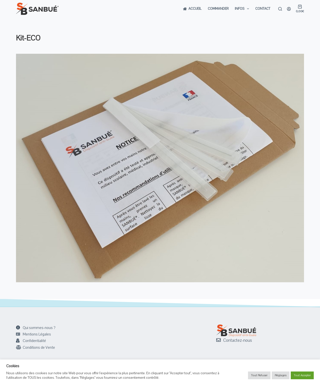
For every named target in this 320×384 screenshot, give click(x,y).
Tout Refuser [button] (259, 375)
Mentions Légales (37, 334)
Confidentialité (34, 340)
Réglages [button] (280, 375)
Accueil (192, 8)
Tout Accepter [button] (302, 375)
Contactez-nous (237, 340)
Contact (262, 8)
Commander (218, 8)
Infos (243, 9)
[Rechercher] (280, 9)
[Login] (289, 9)
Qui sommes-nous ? (39, 327)
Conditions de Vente (39, 347)
